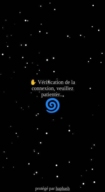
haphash (63, 188)
